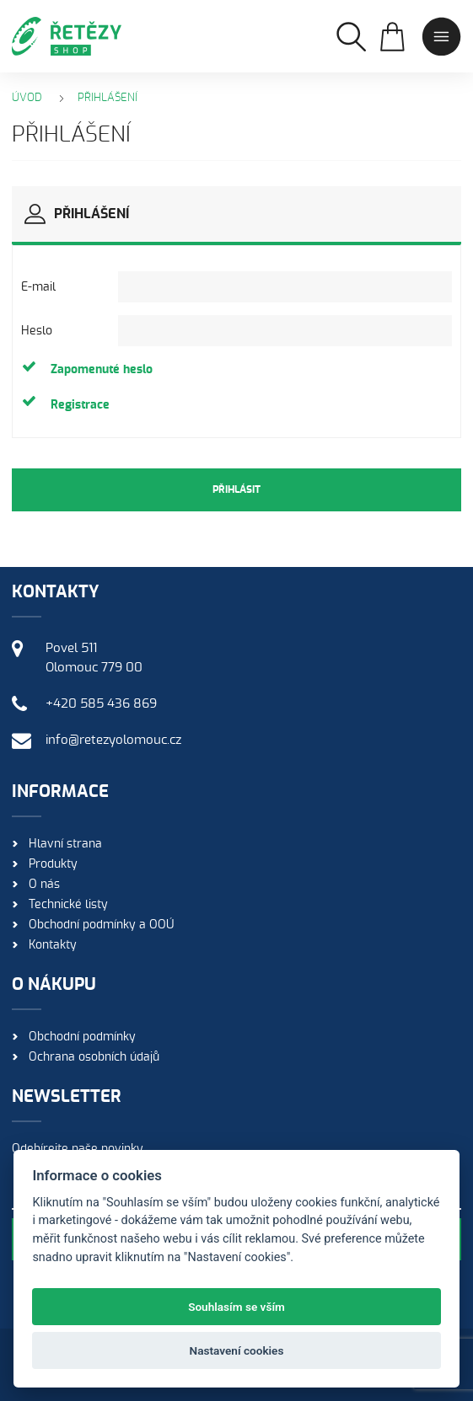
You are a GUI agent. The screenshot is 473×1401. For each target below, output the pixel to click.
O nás (44, 884)
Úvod (27, 98)
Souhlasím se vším (236, 1306)
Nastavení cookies (237, 1350)
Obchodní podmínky (82, 1037)
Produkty (53, 864)
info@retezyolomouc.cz (113, 740)
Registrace (80, 405)
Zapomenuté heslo (102, 370)
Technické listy (68, 905)
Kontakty (53, 945)
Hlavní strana (65, 844)
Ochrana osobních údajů (94, 1057)
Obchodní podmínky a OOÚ (101, 925)
